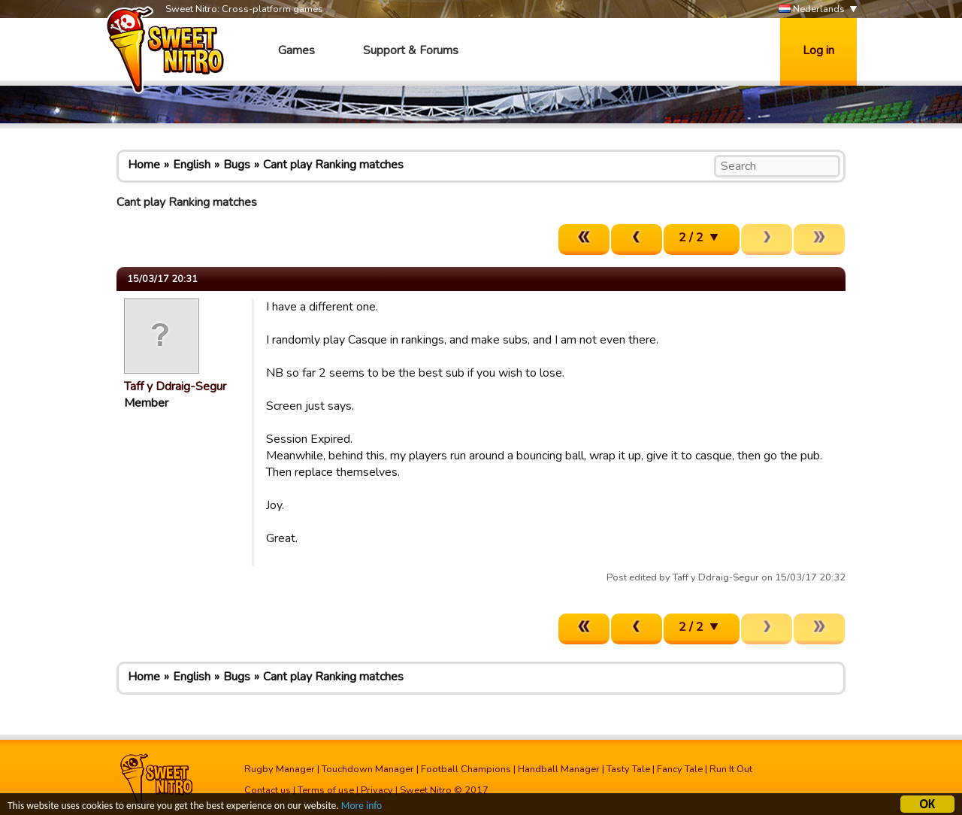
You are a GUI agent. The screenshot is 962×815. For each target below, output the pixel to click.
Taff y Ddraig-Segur (175, 386)
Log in (818, 50)
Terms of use (326, 790)
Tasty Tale (628, 769)
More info (361, 807)
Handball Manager (559, 769)
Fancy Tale (680, 769)
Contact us (267, 790)
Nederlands (812, 9)
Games (296, 50)
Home (144, 164)
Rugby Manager (279, 769)
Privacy (377, 790)
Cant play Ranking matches (333, 164)
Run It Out (730, 769)
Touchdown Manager (368, 769)
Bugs (236, 164)
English (191, 164)
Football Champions (466, 769)
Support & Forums (410, 50)
